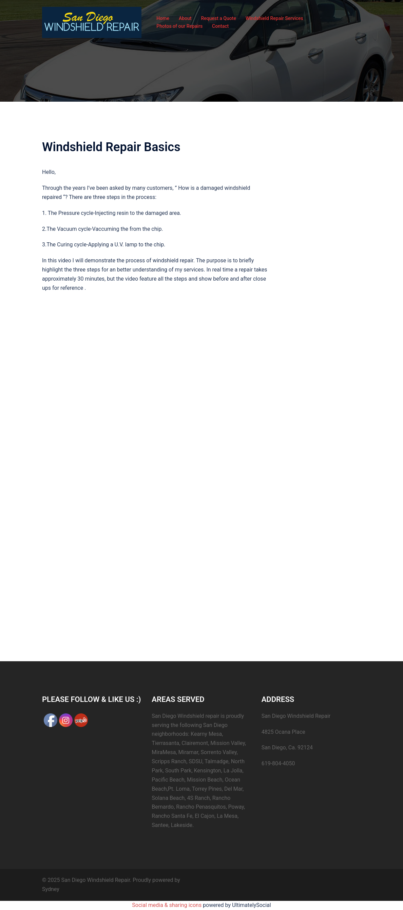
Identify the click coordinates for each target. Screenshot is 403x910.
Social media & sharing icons (167, 905)
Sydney (50, 889)
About (185, 18)
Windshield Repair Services (274, 18)
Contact (220, 26)
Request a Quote (218, 18)
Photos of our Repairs (179, 26)
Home (162, 18)
